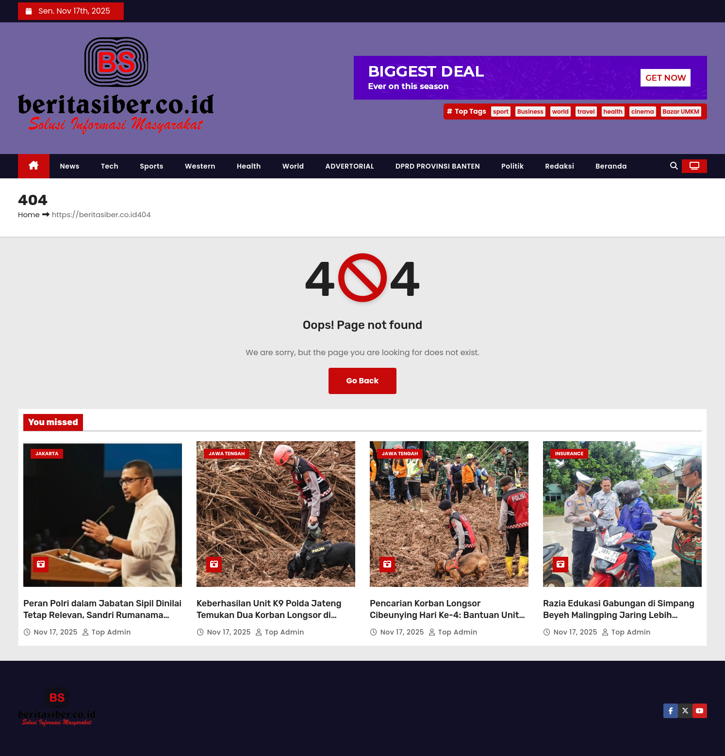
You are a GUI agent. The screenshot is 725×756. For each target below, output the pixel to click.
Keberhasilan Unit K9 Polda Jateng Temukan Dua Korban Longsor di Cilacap (269, 615)
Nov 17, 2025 (57, 632)
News (70, 166)
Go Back (362, 380)
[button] (674, 166)
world (560, 111)
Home (29, 214)
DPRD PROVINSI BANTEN (437, 166)
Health (249, 166)
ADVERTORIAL (350, 166)
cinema (642, 111)
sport (501, 111)
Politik (512, 166)
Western (200, 166)
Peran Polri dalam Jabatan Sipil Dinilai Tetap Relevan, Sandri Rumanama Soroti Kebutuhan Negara (102, 615)
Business (530, 111)
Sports (152, 166)
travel (586, 111)
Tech (109, 166)
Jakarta (46, 453)
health (613, 111)
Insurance (569, 453)
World (293, 166)
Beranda (611, 166)
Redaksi (560, 166)
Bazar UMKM (681, 111)
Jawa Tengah (227, 453)
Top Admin (106, 632)
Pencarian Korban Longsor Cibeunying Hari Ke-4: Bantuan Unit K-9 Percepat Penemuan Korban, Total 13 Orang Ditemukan (449, 621)
